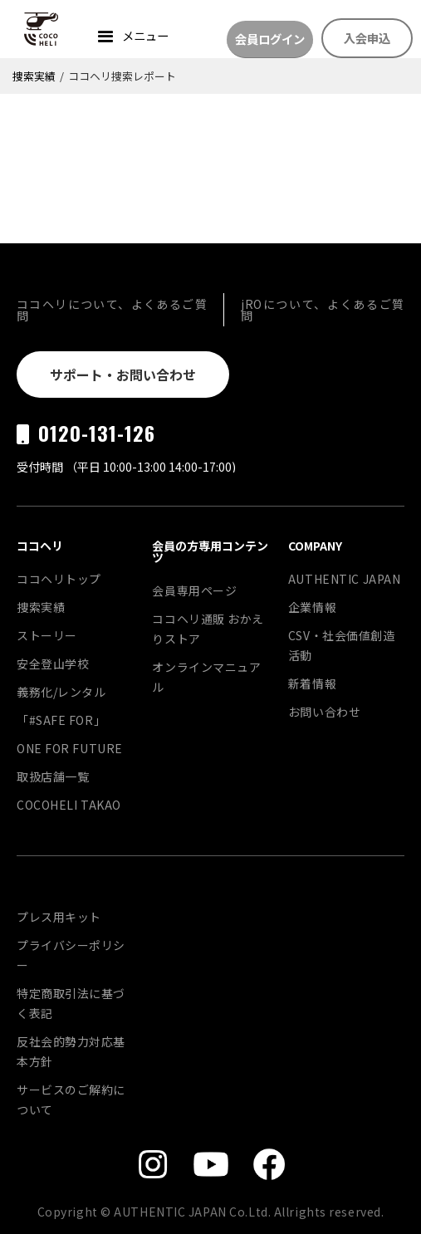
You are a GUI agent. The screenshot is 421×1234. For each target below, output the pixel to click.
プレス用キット (59, 916)
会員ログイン (270, 38)
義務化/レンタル (61, 691)
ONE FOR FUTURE (70, 748)
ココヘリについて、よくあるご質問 (112, 309)
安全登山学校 (53, 663)
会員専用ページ (194, 590)
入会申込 (367, 38)
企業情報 (312, 607)
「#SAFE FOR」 (61, 720)
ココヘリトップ (59, 578)
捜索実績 (34, 76)
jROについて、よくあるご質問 (322, 309)
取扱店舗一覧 (53, 776)
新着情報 (312, 683)
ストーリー (47, 635)
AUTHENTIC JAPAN (344, 578)
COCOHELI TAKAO (69, 804)
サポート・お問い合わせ (123, 374)
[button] (131, 37)
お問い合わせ (324, 711)
